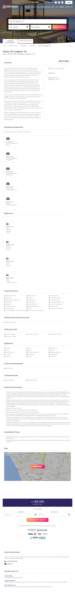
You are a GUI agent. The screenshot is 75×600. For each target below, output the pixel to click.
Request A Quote (37, 520)
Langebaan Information (25, 40)
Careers (61, 7)
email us (9, 564)
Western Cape (13, 46)
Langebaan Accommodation (10, 41)
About (53, 7)
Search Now (59, 27)
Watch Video (64, 61)
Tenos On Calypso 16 (44, 46)
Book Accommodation (43, 7)
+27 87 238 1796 (12, 561)
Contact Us (68, 7)
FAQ (57, 7)
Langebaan (23, 46)
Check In (21, 512)
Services (27, 7)
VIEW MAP (37, 466)
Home (5, 46)
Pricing (33, 7)
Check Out (54, 512)
